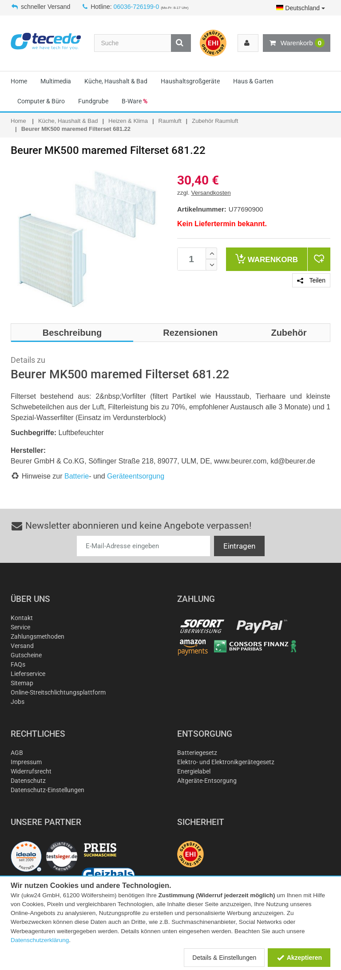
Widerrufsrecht (31, 771)
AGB (17, 752)
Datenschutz (28, 780)
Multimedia (55, 81)
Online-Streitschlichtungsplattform (58, 692)
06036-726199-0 (136, 6)
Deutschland (300, 8)
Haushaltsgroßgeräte (190, 81)
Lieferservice (28, 673)
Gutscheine (26, 655)
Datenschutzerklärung (40, 940)
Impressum (26, 762)
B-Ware (134, 101)
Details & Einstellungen (224, 957)
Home (19, 81)
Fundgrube (93, 101)
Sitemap (22, 683)
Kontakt (22, 617)
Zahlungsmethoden (37, 636)
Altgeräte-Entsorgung (207, 780)
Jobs (17, 701)
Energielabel (193, 771)
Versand (22, 645)
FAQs (18, 664)
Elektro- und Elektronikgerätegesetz (225, 762)
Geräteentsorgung (135, 476)
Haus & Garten (253, 81)
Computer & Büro (41, 101)
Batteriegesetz (197, 752)
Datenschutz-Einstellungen (47, 789)
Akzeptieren (299, 957)
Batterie (76, 476)
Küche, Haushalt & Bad (115, 81)
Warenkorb (297, 43)
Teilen (311, 280)
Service (20, 627)
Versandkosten (211, 192)
